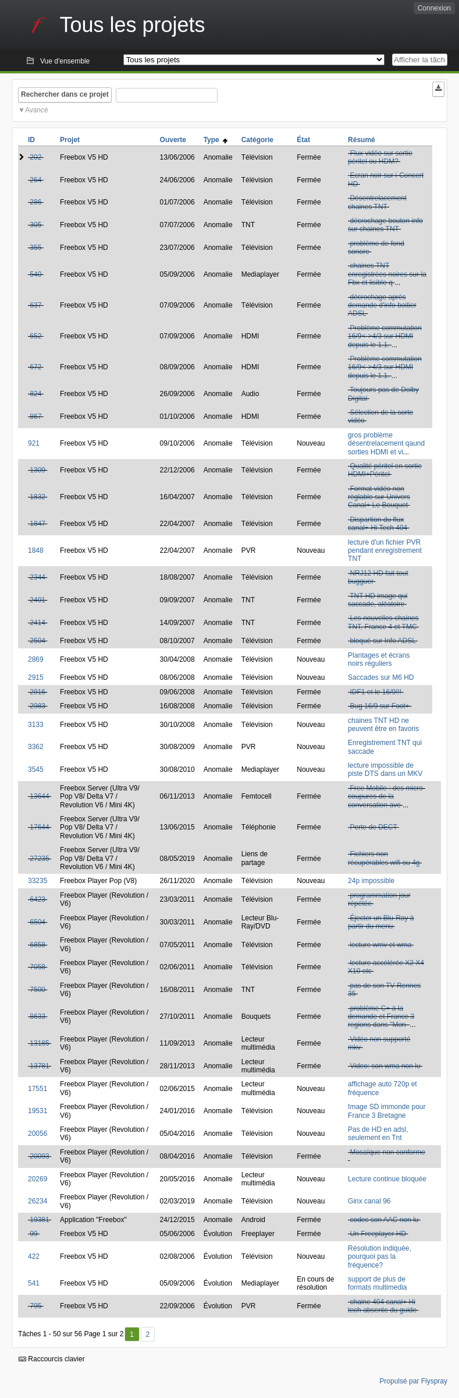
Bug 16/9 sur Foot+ (379, 706)
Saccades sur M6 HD (381, 677)
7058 (37, 967)
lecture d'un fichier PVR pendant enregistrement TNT (385, 550)
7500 (37, 990)
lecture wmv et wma (380, 945)
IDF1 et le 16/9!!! (375, 692)
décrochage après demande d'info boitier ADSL (382, 305)
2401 (37, 600)
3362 (36, 747)
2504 (37, 641)
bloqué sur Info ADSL (382, 641)
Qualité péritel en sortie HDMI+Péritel (385, 470)
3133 (36, 725)
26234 (37, 1201)
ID (31, 140)
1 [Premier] (132, 1334)
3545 (36, 769)
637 (35, 305)
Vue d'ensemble (65, 61)
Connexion (434, 8)
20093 (39, 1156)
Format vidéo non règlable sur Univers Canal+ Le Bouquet (379, 497)
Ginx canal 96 (369, 1201)
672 (35, 367)
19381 (39, 1220)
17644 (39, 827)
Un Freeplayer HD (378, 1234)
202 (35, 157)
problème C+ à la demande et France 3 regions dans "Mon (381, 1016)
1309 (37, 470)
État (303, 140)
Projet (70, 140)
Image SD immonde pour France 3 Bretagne (386, 1111)
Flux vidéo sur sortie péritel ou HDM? (380, 157)
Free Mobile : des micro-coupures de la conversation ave (386, 796)
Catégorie (257, 140)
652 (35, 336)
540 (35, 274)
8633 (37, 1016)
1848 (36, 550)
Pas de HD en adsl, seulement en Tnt (378, 1133)
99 (33, 1234)
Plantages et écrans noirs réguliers (379, 659)
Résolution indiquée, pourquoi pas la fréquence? (379, 1256)
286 (35, 202)
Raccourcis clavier (52, 1359)
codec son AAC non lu (384, 1220)
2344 (37, 577)
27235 (39, 859)
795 (35, 1306)
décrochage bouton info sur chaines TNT (385, 225)
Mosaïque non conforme (387, 1152)
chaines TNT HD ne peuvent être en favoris (383, 724)
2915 (36, 677)
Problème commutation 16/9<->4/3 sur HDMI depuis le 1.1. (385, 336)
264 (35, 180)
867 (35, 416)
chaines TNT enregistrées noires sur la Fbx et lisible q (387, 274)
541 (34, 1283)
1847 (37, 524)
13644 (39, 796)
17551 (37, 1089)
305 (35, 225)
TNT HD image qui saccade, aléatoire (377, 600)
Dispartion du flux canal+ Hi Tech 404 (377, 524)
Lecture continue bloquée (387, 1179)
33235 (37, 881)
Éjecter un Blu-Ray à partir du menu (381, 922)
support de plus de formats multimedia (377, 1283)
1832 (37, 497)
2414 (37, 623)
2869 (36, 659)
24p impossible (371, 881)
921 (34, 443)
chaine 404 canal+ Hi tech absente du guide (382, 1306)
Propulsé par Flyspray (413, 1381)
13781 (39, 1066)
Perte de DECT (373, 827)
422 (34, 1256)
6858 (37, 945)
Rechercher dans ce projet (65, 94)
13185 (39, 1043)
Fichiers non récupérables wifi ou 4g (383, 858)
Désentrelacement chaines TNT (377, 202)
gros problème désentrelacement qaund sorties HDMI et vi (386, 443)
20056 (37, 1133)
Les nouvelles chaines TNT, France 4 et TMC (383, 622)
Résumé (361, 140)
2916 (37, 692)
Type (216, 140)
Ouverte (173, 140)
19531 (37, 1111)
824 (35, 394)
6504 (37, 922)
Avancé (36, 110)
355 (35, 247)
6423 (37, 899)
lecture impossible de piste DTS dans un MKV (385, 769)
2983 (37, 706)
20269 (37, 1179)
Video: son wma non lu (385, 1066)
